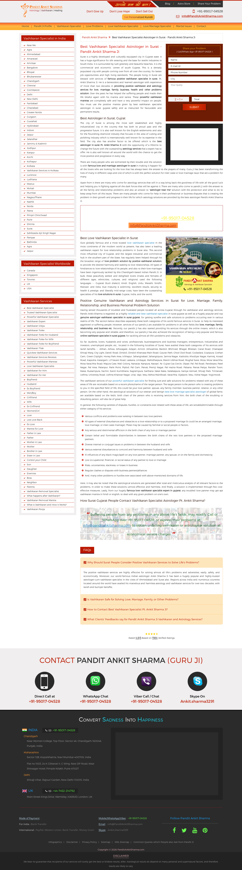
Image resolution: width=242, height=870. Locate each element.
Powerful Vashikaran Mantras (42, 361)
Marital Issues (184, 26)
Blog (167, 3)
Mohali (30, 188)
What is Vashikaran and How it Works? (47, 504)
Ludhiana (32, 179)
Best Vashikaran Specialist (40, 308)
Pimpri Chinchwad (37, 215)
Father (30, 437)
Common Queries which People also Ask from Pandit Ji (164, 842)
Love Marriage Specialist (157, 26)
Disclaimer (72, 842)
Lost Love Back (34, 419)
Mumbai (31, 192)
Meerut (30, 184)
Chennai (31, 85)
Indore (30, 130)
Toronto (31, 279)
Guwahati (32, 121)
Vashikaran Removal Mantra (41, 500)
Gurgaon (31, 116)
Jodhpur (31, 148)
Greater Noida (34, 112)
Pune (29, 219)
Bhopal (30, 72)
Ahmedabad (33, 54)
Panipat (31, 237)
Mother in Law (34, 442)
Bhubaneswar (34, 76)
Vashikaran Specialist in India (45, 38)
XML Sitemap (122, 842)
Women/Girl (33, 410)
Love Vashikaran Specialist (123, 26)
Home (25, 26)
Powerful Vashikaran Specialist (43, 317)
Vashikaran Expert (36, 321)
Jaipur (30, 134)
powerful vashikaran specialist (128, 380)
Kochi (30, 157)
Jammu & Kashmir (37, 143)
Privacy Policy (89, 842)
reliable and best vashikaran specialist (148, 313)
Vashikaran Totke (35, 330)
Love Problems (94, 26)
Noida (30, 206)
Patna (30, 210)
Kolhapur (32, 161)
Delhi (29, 94)
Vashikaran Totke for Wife (40, 339)
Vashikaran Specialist (69, 26)
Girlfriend (32, 397)
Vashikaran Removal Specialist (43, 491)
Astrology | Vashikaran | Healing (45, 10)
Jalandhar (32, 139)
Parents (31, 486)
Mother (30, 446)
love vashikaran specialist (140, 242)
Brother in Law (34, 451)
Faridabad (32, 103)
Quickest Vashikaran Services (42, 352)
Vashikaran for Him (37, 370)
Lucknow (31, 175)
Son (29, 464)
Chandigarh (33, 81)
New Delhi (32, 99)
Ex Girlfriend (33, 406)
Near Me (31, 45)
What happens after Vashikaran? (43, 495)
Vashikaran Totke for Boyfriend (43, 343)
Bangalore (32, 67)
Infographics (55, 842)
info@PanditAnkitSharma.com (202, 16)
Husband (31, 384)
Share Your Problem (209, 3)
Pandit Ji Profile (43, 26)
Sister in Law (33, 455)
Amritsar (31, 63)
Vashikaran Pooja (36, 509)
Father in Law (34, 433)
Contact (201, 26)
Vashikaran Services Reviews (41, 357)
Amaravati (32, 58)
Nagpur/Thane (34, 197)
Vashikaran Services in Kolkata (42, 170)
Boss (29, 478)
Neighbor (32, 482)
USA (29, 288)
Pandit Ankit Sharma (94, 37)
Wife (29, 402)
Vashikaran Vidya (36, 326)
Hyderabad (33, 125)
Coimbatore (33, 90)
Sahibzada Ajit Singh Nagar (41, 233)
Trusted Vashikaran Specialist (42, 312)
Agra (29, 49)
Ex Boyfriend (33, 388)
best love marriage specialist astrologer (185, 391)
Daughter (32, 469)
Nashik (30, 201)
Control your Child (36, 460)
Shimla (30, 224)
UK (28, 284)
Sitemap (105, 842)
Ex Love (31, 424)
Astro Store (184, 3)
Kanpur (31, 152)
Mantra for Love (35, 428)
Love (29, 415)
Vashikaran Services (38, 301)
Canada (31, 270)
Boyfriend (32, 379)
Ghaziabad (32, 108)
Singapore (32, 275)
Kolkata (31, 166)
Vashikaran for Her (36, 375)
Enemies (31, 473)
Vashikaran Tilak (35, 348)
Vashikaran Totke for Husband (42, 334)
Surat (29, 228)
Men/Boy (31, 393)
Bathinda (32, 242)
